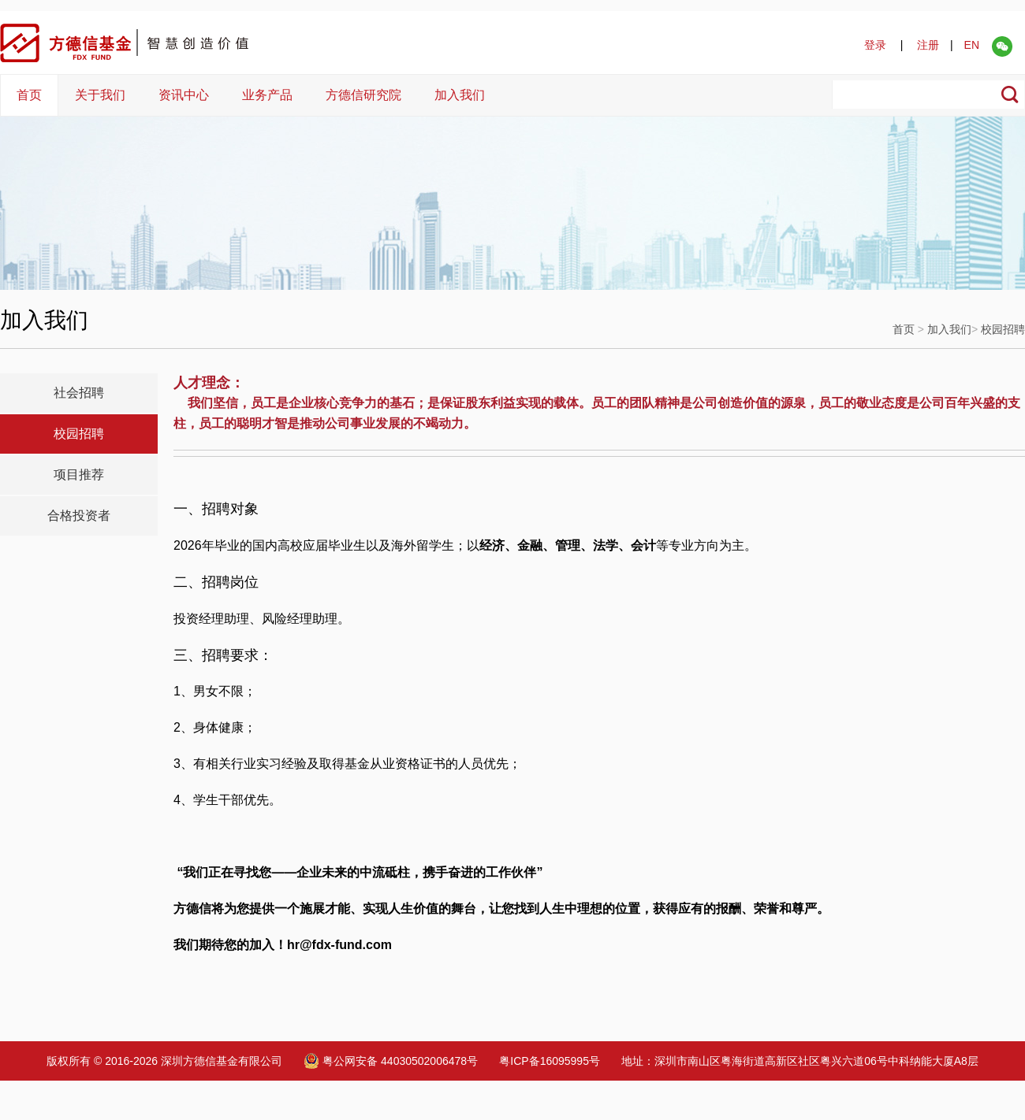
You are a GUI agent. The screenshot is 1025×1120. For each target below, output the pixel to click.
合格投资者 (78, 515)
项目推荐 (79, 474)
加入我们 (459, 95)
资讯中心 (183, 95)
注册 (928, 45)
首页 (29, 95)
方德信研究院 (363, 95)
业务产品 (267, 95)
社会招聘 (79, 392)
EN (971, 45)
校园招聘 (1003, 329)
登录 (875, 45)
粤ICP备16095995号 (549, 1061)
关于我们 (100, 95)
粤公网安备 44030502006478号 (391, 1061)
